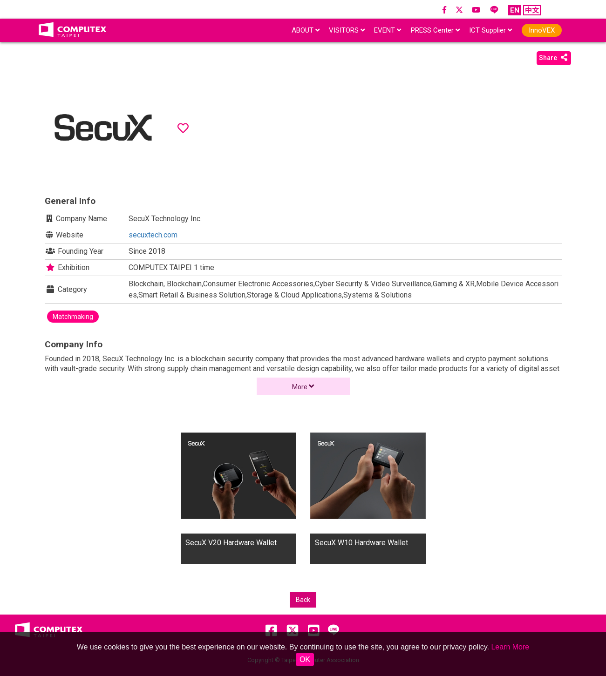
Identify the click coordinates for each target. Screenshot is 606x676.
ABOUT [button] (306, 30)
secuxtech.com (153, 234)
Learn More (510, 647)
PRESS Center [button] (435, 30)
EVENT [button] (387, 30)
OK (305, 659)
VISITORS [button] (347, 30)
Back (303, 599)
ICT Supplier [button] (490, 30)
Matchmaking (73, 316)
